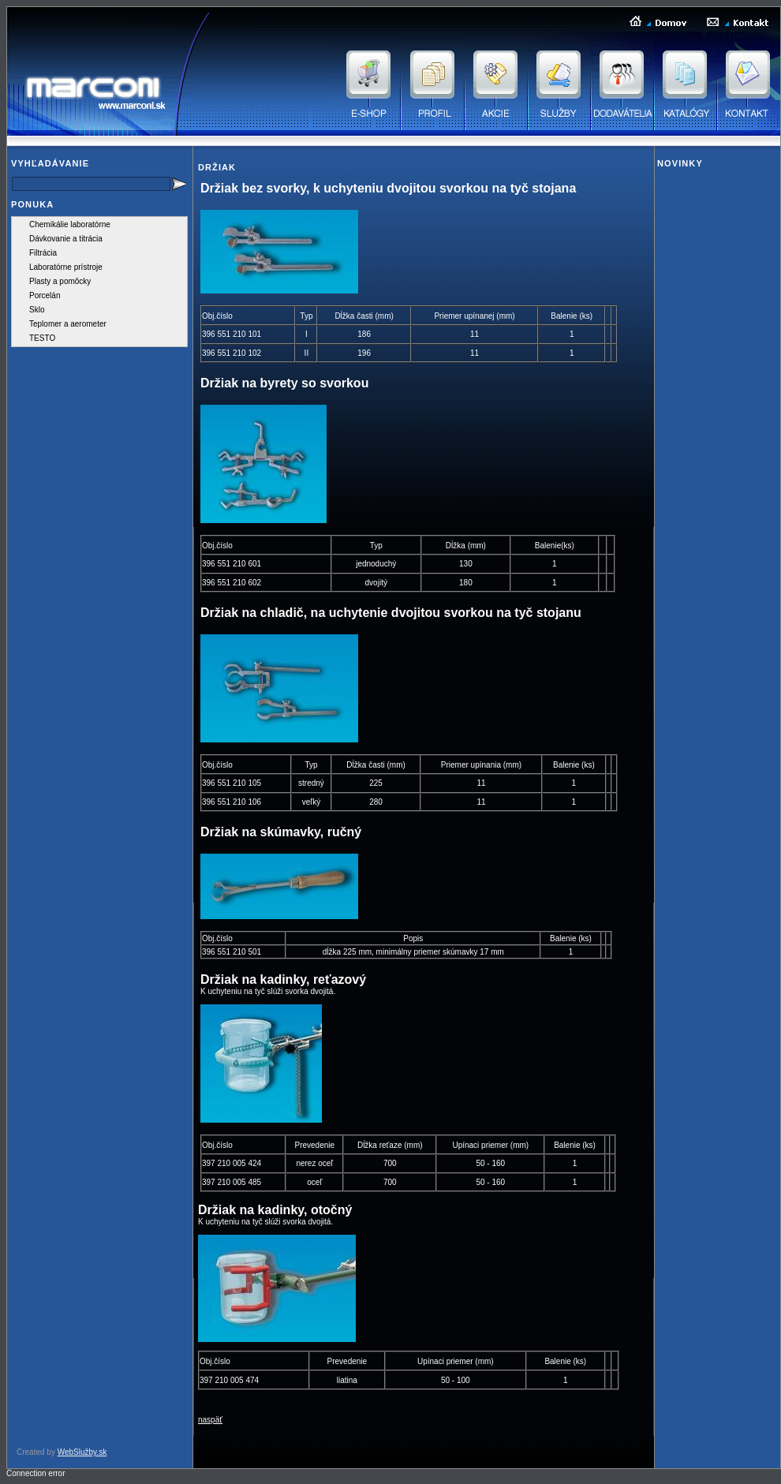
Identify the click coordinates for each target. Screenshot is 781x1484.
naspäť (210, 1419)
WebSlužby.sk (82, 1452)
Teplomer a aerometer (67, 324)
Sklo (36, 309)
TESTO (42, 338)
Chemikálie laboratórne (69, 224)
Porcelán (44, 295)
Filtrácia (43, 253)
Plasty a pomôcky (60, 281)
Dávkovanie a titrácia (66, 238)
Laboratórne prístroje (66, 267)
